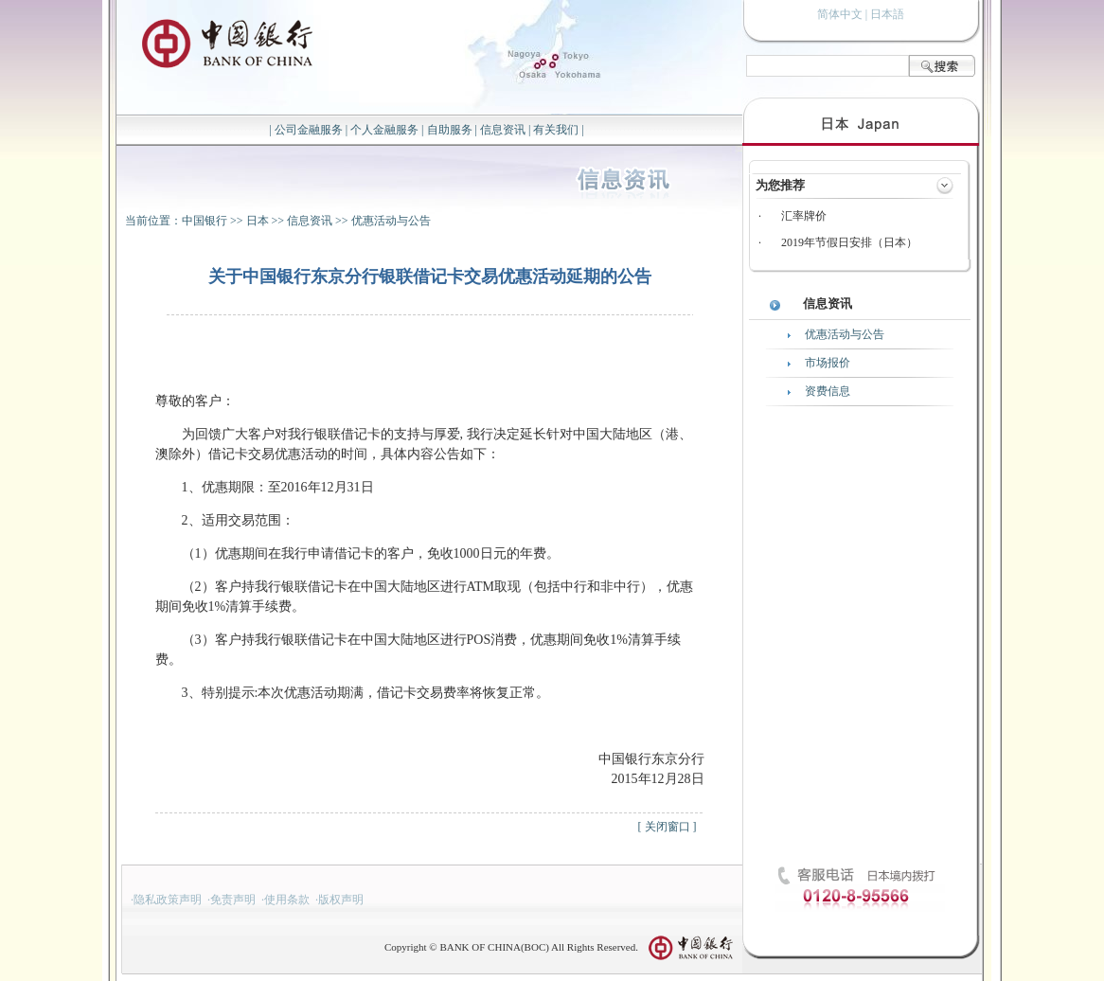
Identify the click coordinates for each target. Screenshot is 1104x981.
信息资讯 (502, 129)
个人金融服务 (384, 129)
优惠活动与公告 (391, 220)
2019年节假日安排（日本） (849, 242)
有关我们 (556, 129)
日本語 (887, 14)
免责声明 (233, 899)
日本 (257, 220)
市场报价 (827, 362)
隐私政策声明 (168, 899)
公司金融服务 (309, 129)
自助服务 (449, 129)
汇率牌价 (804, 216)
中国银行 (204, 220)
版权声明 (341, 899)
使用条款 (287, 899)
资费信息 (827, 391)
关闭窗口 (667, 826)
